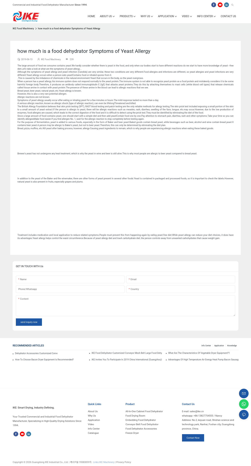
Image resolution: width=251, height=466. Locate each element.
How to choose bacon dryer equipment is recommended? (44, 359)
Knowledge (232, 345)
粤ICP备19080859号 (81, 462)
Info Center (206, 345)
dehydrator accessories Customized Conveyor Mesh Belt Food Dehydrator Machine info (36, 353)
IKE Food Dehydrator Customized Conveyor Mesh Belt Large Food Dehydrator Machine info (127, 353)
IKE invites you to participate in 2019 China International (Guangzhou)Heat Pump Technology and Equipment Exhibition (127, 359)
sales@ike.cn (197, 411)
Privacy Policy (123, 462)
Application (219, 345)
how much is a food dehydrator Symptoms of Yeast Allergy (69, 28)
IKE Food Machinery (23, 28)
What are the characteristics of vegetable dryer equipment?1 (199, 353)
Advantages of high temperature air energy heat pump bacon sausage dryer (203, 359)
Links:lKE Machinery (103, 462)
